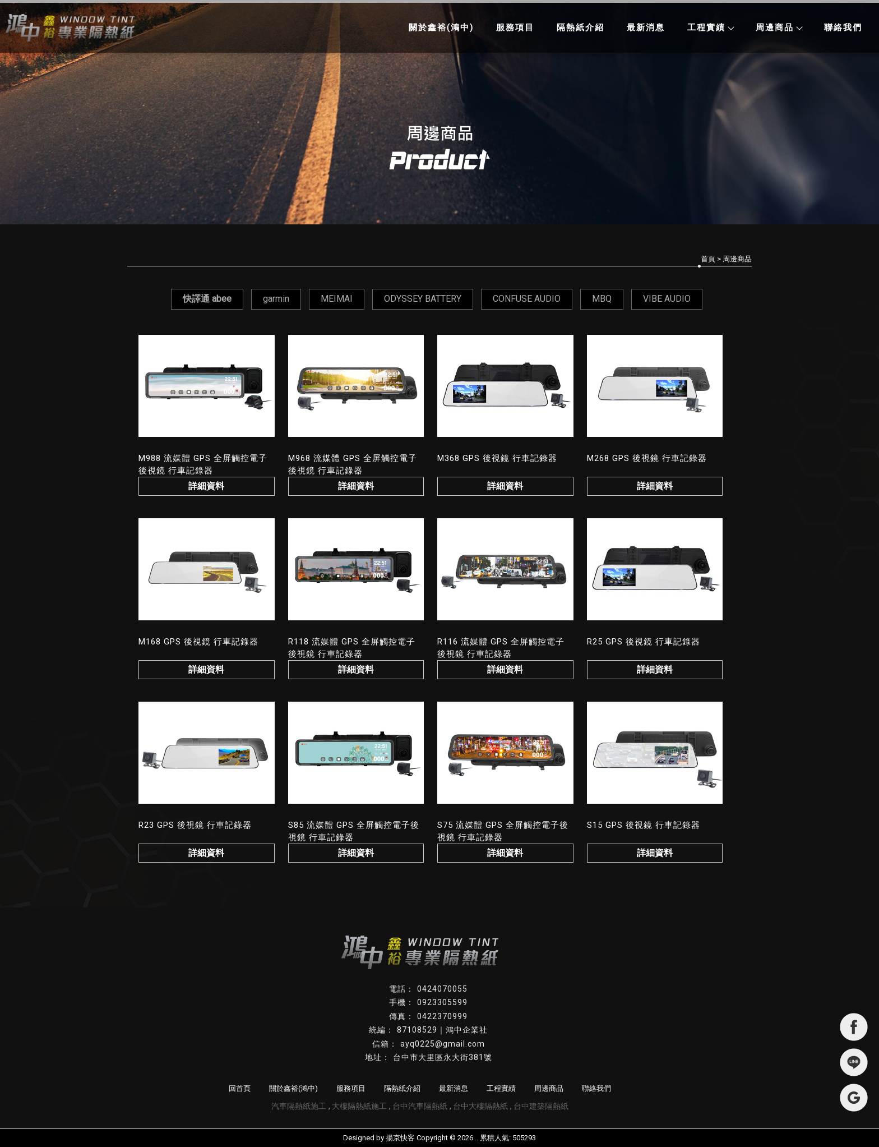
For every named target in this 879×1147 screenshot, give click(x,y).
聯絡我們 (843, 27)
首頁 (708, 259)
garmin (276, 298)
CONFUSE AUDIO (527, 298)
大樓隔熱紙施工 (359, 1106)
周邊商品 (779, 27)
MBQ (602, 298)
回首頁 (240, 1088)
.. (476, 1138)
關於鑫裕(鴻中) (441, 27)
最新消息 (646, 27)
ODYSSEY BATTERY (422, 298)
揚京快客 (400, 1138)
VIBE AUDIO (667, 298)
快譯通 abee (207, 298)
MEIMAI (337, 298)
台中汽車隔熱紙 (419, 1106)
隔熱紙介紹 (580, 27)
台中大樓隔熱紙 (480, 1106)
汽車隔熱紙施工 (298, 1106)
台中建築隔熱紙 (540, 1106)
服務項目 (515, 27)
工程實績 (710, 27)
